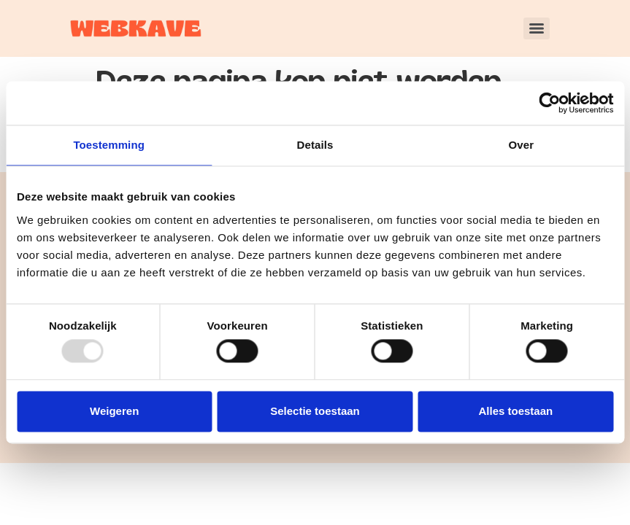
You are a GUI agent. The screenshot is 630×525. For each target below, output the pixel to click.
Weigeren (114, 411)
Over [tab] (521, 145)
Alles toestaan (515, 411)
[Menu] (536, 28)
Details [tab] (315, 145)
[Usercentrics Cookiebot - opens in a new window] (549, 103)
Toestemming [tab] (109, 145)
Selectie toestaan (315, 411)
